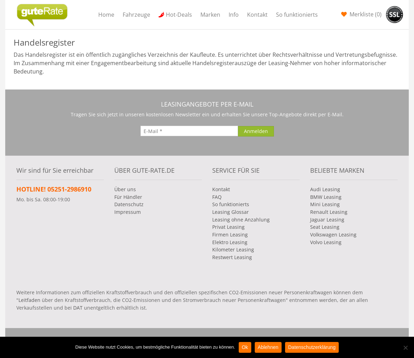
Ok (245, 347)
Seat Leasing (324, 227)
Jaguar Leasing (327, 219)
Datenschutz (129, 204)
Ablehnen (268, 347)
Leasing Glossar (230, 212)
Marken (210, 14)
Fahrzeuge (136, 14)
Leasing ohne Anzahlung (241, 219)
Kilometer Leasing (233, 249)
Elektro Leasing (229, 242)
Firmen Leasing (230, 234)
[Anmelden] (256, 131)
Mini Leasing (325, 204)
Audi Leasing (325, 189)
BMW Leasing (326, 197)
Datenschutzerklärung (312, 347)
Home (106, 14)
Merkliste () (365, 14)
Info (234, 14)
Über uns (125, 189)
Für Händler (128, 197)
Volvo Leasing (326, 242)
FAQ (217, 197)
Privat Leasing (228, 227)
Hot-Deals (179, 14)
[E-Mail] (189, 131)
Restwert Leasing (232, 257)
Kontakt (257, 14)
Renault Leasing (328, 212)
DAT (78, 307)
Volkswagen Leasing (333, 234)
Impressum (127, 212)
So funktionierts (297, 14)
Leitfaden (29, 300)
